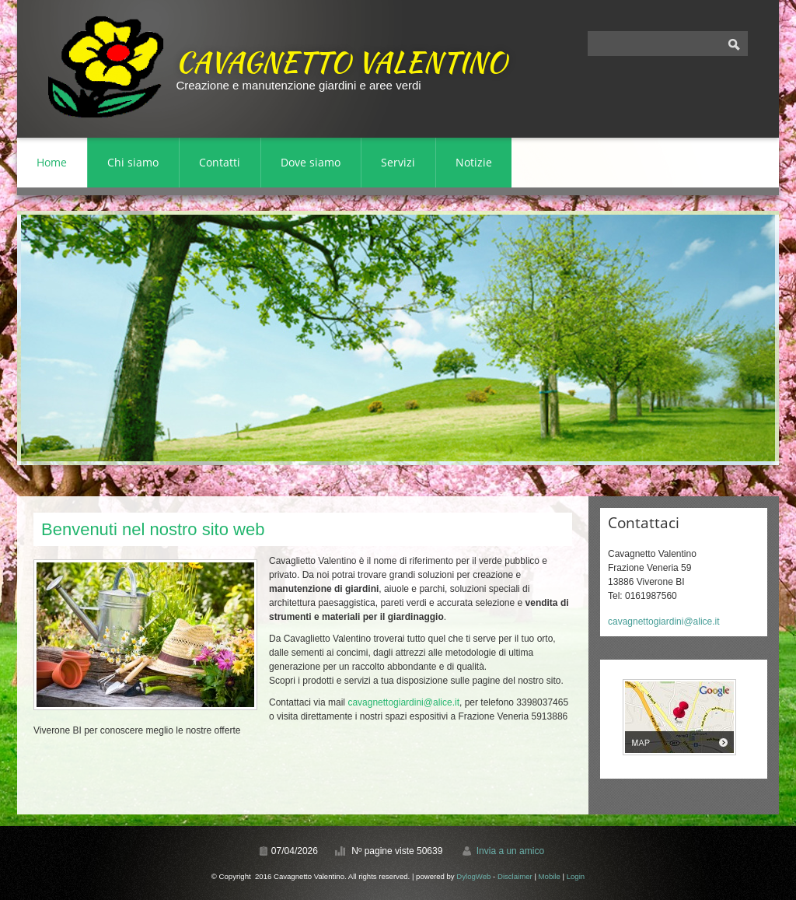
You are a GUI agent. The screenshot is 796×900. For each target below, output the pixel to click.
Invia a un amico (510, 851)
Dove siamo (310, 162)
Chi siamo (133, 162)
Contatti (219, 162)
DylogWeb (473, 876)
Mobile (549, 876)
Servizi (398, 162)
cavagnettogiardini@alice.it (403, 702)
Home (52, 162)
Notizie (474, 162)
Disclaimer (515, 876)
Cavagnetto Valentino (341, 61)
